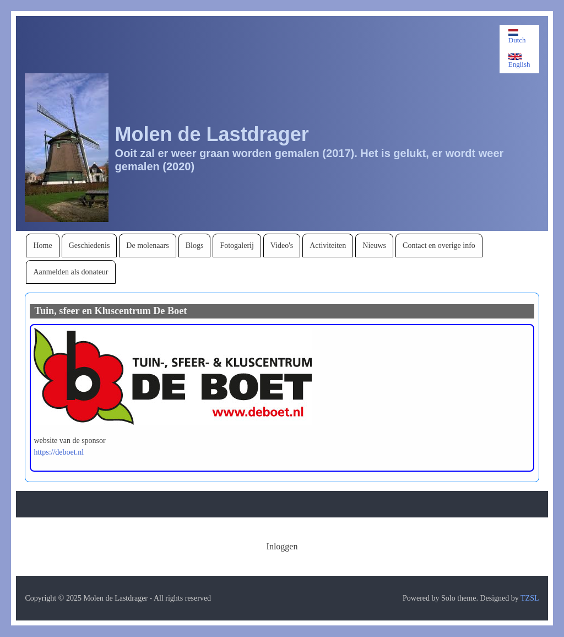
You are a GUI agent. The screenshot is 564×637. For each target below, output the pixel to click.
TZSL (529, 598)
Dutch (517, 36)
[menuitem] (42, 245)
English (519, 60)
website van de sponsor (69, 440)
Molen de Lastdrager (212, 134)
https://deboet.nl (59, 452)
